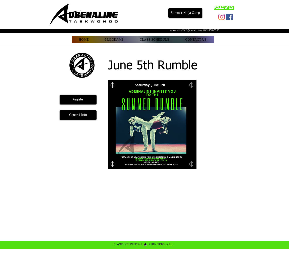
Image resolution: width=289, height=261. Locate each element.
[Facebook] (229, 17)
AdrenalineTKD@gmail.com (186, 30)
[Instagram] (221, 17)
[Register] (78, 99)
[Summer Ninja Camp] (185, 13)
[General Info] (78, 115)
